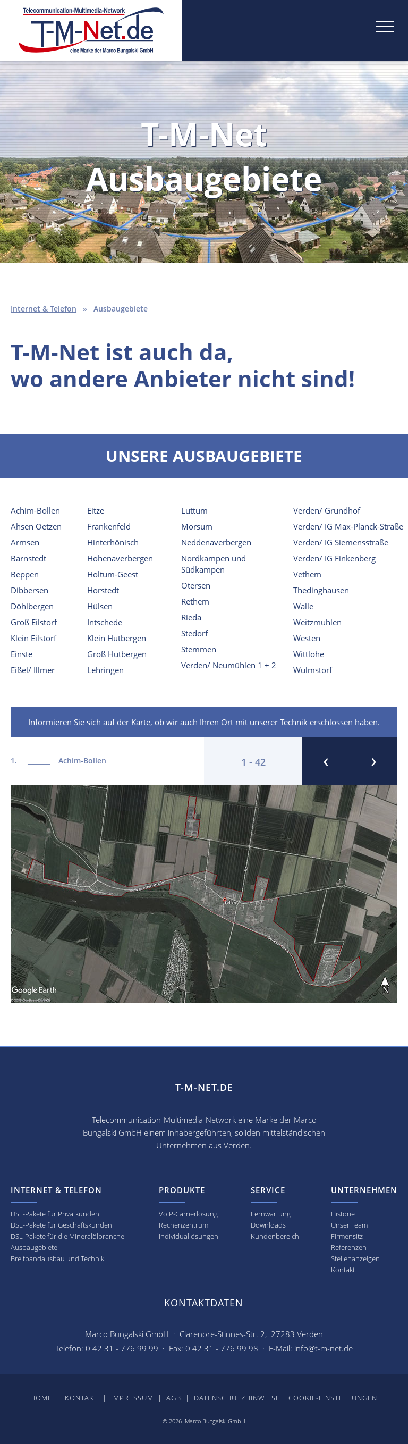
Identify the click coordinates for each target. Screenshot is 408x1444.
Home (41, 1398)
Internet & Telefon (43, 309)
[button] (322, 39)
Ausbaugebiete (34, 1247)
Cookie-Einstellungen (332, 1398)
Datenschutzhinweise (237, 1398)
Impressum (132, 1398)
